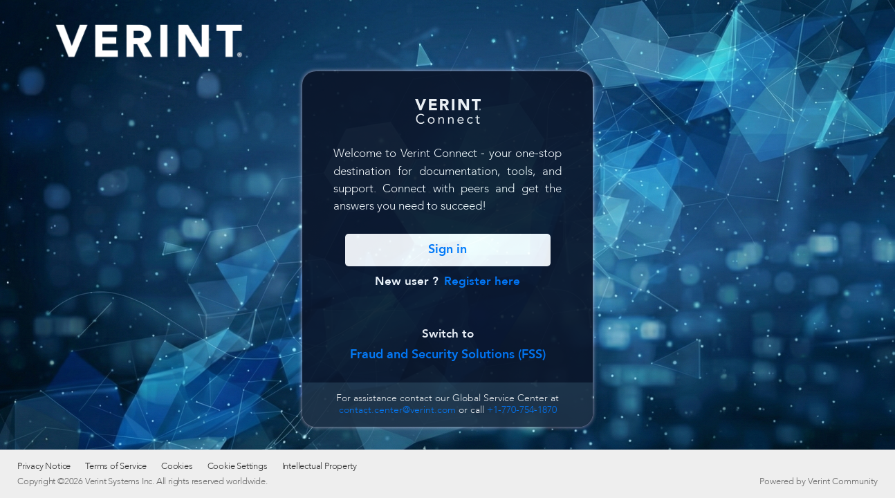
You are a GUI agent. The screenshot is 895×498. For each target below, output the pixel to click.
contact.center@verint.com (397, 409)
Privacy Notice (44, 466)
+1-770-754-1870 (522, 409)
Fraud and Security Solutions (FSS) (448, 354)
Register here (482, 281)
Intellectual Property (319, 466)
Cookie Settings (237, 466)
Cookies (177, 466)
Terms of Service (116, 466)
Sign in (447, 249)
